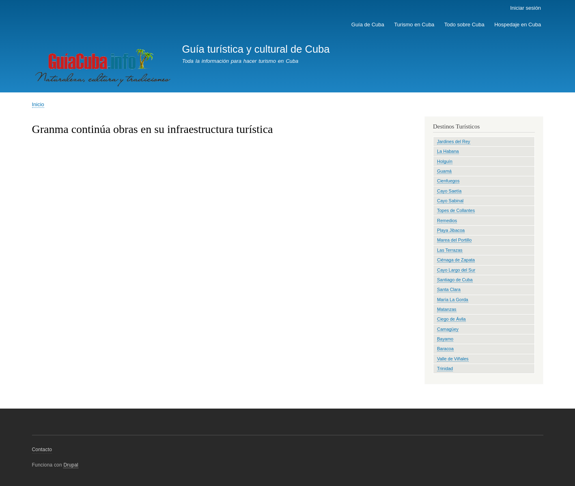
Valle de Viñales (453, 358)
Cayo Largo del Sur (456, 270)
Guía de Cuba (367, 24)
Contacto (42, 449)
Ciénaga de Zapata (456, 259)
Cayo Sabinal (450, 200)
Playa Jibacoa (451, 230)
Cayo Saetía (449, 190)
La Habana (448, 151)
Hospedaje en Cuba (517, 24)
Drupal (70, 465)
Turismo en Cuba (414, 24)
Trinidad (445, 368)
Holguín (444, 161)
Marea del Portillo (454, 240)
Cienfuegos (448, 180)
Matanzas (447, 309)
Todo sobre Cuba (464, 24)
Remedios (447, 220)
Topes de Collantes (456, 210)
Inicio (38, 104)
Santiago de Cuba (455, 279)
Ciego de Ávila (451, 319)
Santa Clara (449, 289)
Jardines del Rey (453, 141)
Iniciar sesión (525, 8)
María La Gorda (452, 299)
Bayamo (445, 338)
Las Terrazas (450, 250)
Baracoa (445, 348)
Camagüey (448, 329)
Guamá (444, 171)
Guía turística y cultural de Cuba (255, 49)
